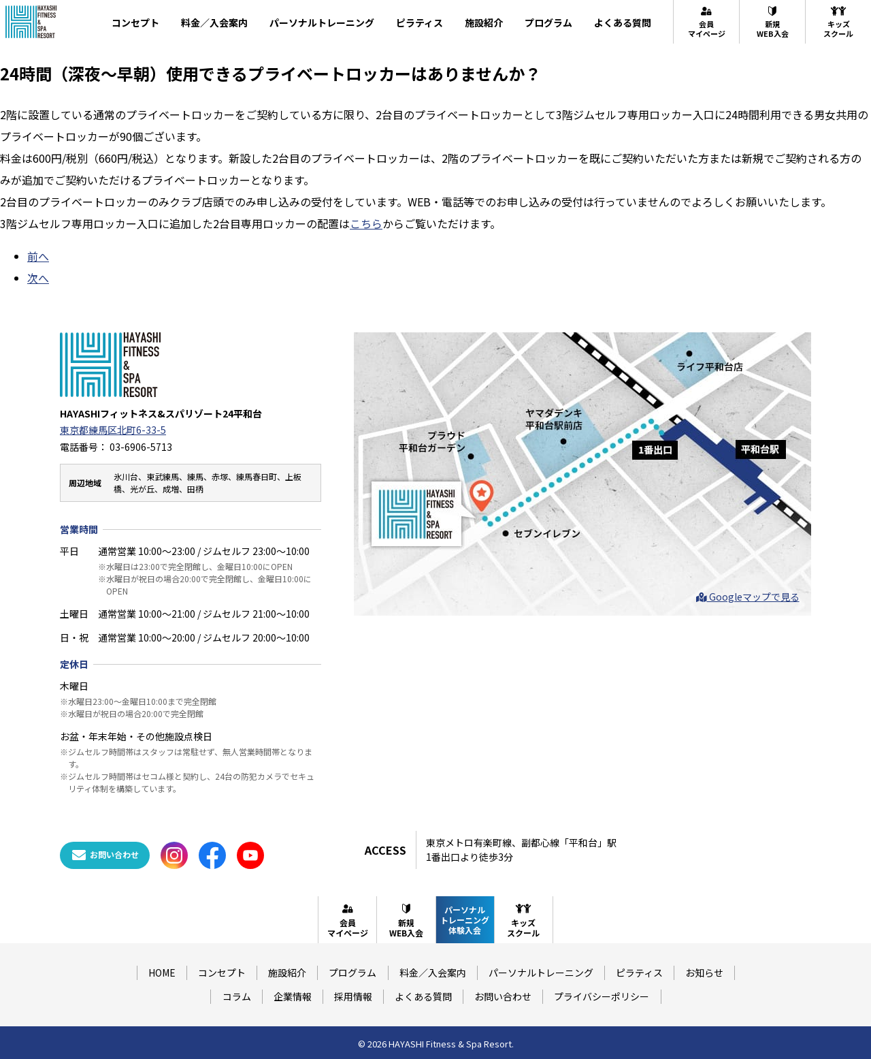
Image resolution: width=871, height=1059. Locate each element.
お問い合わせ (502, 996)
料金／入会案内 (214, 22)
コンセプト (135, 22)
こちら (366, 223)
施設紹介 (484, 22)
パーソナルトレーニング (321, 22)
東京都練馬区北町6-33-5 (113, 430)
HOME (162, 972)
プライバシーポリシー (601, 996)
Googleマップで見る (748, 596)
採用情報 (353, 996)
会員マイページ (706, 22)
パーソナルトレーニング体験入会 (464, 920)
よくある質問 (622, 22)
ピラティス (419, 22)
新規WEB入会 (773, 22)
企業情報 (293, 996)
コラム (237, 996)
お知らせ (704, 972)
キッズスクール (838, 22)
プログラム (548, 22)
